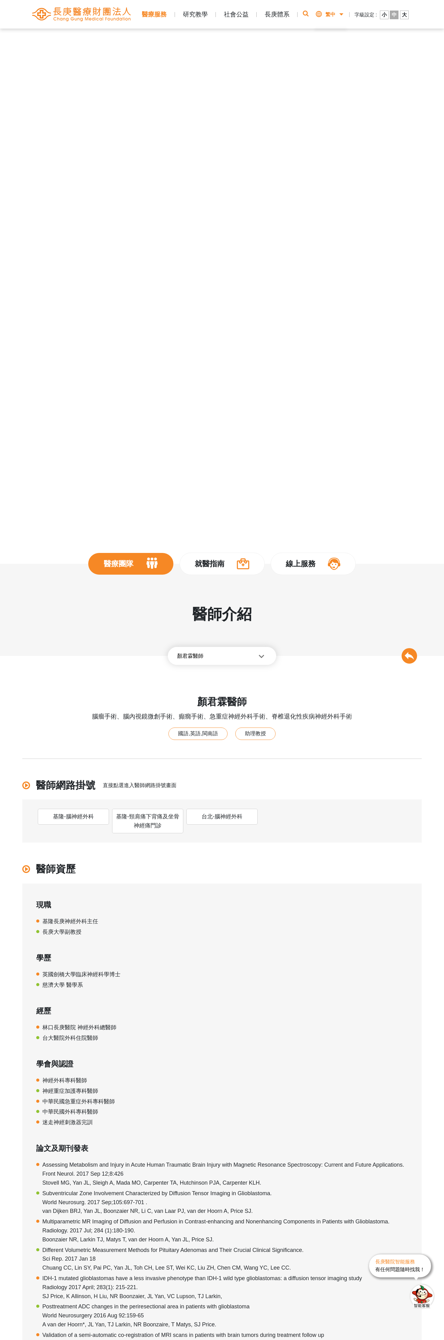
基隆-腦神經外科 (73, 816)
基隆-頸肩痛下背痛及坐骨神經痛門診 (147, 821)
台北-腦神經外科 (222, 816)
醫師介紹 (125, 37)
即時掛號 (298, 40)
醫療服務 (154, 14)
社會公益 (236, 14)
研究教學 (195, 14)
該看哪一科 (348, 40)
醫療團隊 (102, 37)
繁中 (330, 14)
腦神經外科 (150, 37)
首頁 (60, 37)
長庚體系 (277, 14)
